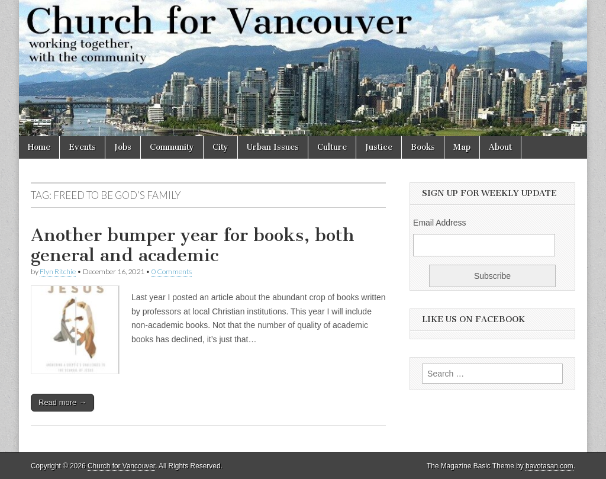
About (500, 147)
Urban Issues (273, 147)
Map (461, 147)
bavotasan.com (549, 466)
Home (39, 147)
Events (82, 147)
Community (172, 147)
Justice (378, 147)
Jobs (122, 147)
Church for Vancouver (121, 466)
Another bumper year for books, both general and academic (192, 245)
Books (423, 147)
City (220, 147)
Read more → (62, 402)
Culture (332, 147)
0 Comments (172, 271)
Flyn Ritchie (58, 271)
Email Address (439, 222)
